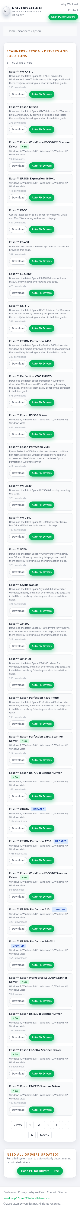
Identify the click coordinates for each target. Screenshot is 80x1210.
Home (12, 31)
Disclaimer (9, 1192)
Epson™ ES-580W (20, 274)
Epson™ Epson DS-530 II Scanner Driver (35, 1014)
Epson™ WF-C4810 (21, 71)
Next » (44, 1135)
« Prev (18, 1125)
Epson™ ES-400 (19, 242)
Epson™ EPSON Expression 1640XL (32, 178)
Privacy (22, 1192)
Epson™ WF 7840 (20, 517)
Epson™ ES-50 (18, 210)
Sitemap (63, 1192)
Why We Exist (69, 4)
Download (18, 94)
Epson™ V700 (18, 549)
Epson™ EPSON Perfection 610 (29, 909)
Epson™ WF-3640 (20, 486)
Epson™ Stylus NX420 (23, 585)
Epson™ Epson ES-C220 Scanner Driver (34, 1086)
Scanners (24, 31)
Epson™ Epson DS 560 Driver (28, 415)
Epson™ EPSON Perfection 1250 (30, 841)
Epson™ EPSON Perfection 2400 (30, 341)
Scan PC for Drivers (63, 16)
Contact (73, 10)
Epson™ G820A (19, 809)
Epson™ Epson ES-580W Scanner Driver (35, 1050)
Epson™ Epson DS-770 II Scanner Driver (35, 773)
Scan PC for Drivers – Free (40, 1171)
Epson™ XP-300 (19, 623)
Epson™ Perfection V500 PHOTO (30, 376)
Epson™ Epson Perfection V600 (29, 447)
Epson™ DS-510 (19, 306)
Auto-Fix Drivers (42, 94)
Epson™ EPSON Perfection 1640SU (32, 941)
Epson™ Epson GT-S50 (23, 107)
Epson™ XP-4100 (20, 659)
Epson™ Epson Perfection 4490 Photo (34, 698)
